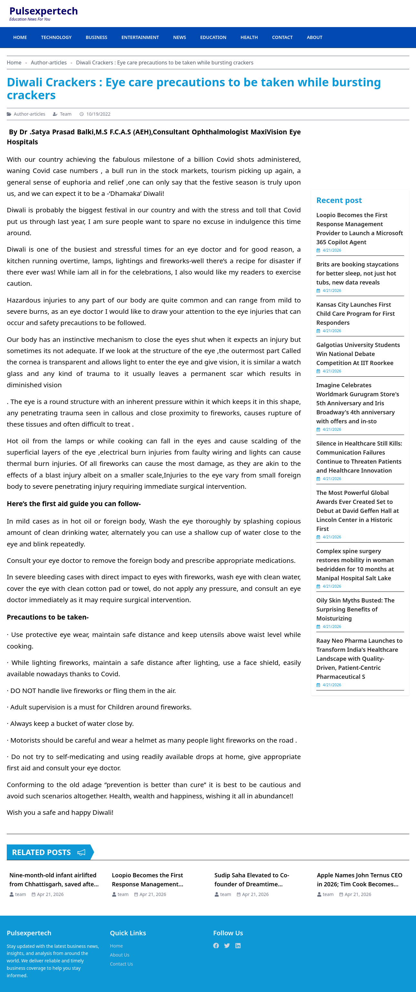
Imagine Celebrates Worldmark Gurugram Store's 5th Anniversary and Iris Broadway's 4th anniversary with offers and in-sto (357, 403)
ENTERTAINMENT (140, 37)
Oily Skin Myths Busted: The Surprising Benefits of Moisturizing (355, 609)
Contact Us (121, 964)
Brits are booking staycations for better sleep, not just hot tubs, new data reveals (357, 273)
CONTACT (282, 37)
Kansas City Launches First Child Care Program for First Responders (355, 313)
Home (116, 946)
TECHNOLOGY (56, 37)
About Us (119, 955)
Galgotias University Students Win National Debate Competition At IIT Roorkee (358, 354)
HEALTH (249, 37)
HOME (20, 37)
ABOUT (314, 37)
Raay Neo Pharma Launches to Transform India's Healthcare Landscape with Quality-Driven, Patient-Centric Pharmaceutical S (359, 658)
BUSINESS (96, 37)
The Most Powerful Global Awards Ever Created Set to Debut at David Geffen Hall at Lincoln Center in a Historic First (357, 511)
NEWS (179, 37)
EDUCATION (213, 37)
